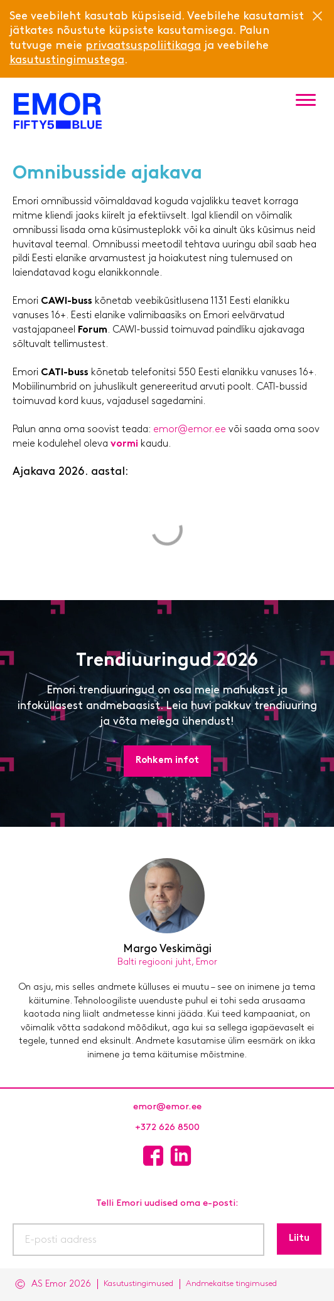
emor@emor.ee (191, 430)
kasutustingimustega (66, 60)
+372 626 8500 (167, 1128)
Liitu (299, 1238)
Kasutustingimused (138, 1284)
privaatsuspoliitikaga (143, 46)
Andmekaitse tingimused (231, 1284)
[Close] (317, 15)
